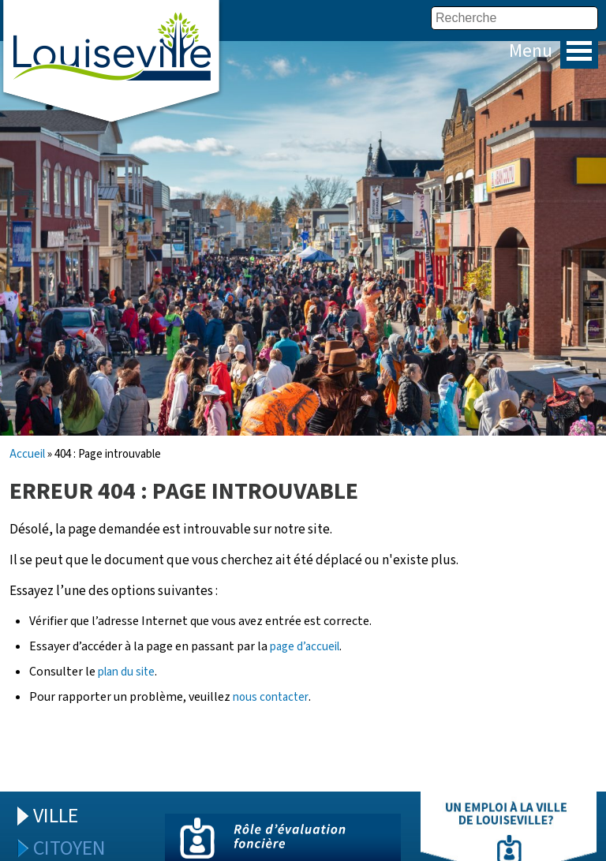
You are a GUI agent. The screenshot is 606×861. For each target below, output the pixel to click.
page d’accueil (304, 646)
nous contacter (271, 697)
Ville (55, 815)
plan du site (126, 672)
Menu (579, 51)
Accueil (27, 454)
